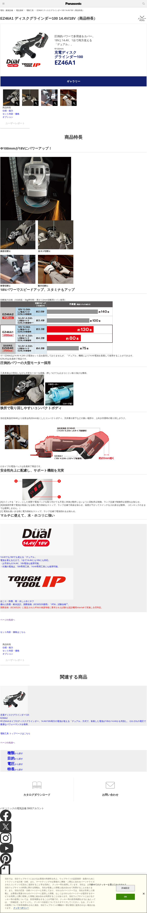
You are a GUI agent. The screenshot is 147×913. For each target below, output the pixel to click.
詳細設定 (125, 888)
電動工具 (30, 10)
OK (125, 897)
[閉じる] (143, 893)
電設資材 (19, 10)
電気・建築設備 (6, 10)
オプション (8, 116)
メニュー (142, 18)
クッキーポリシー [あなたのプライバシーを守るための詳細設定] (21, 908)
